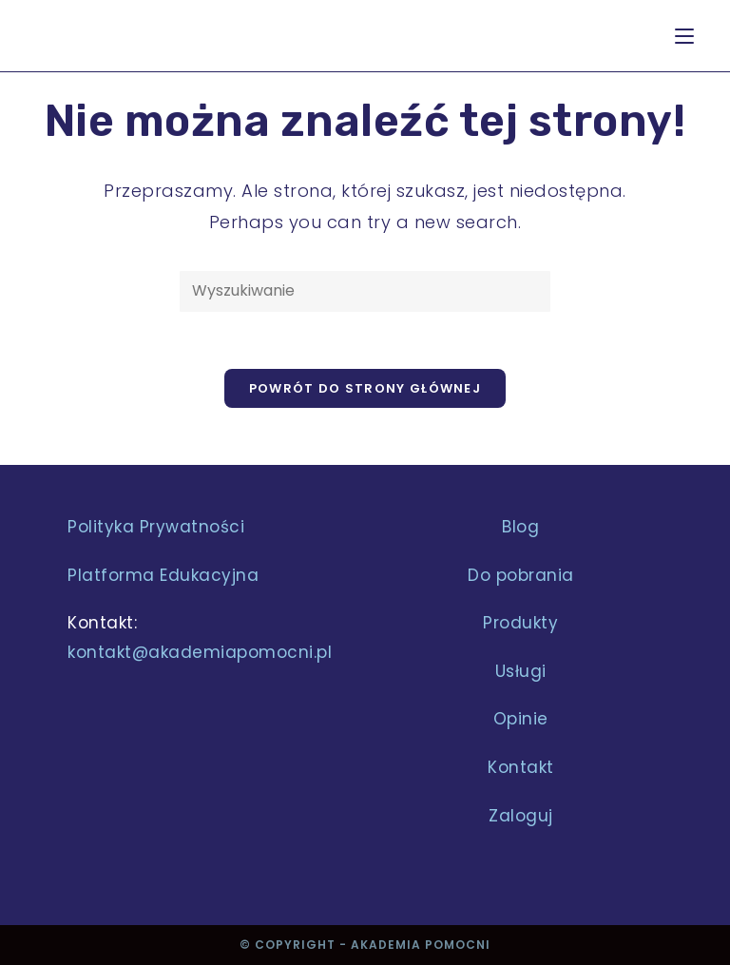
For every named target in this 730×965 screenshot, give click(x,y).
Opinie (520, 718)
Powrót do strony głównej (365, 388)
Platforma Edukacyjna (163, 575)
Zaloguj (521, 815)
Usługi (521, 671)
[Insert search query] (365, 291)
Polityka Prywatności (155, 526)
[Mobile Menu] (684, 36)
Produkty (520, 622)
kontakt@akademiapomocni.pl (199, 652)
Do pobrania (521, 575)
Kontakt (521, 767)
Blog (520, 526)
